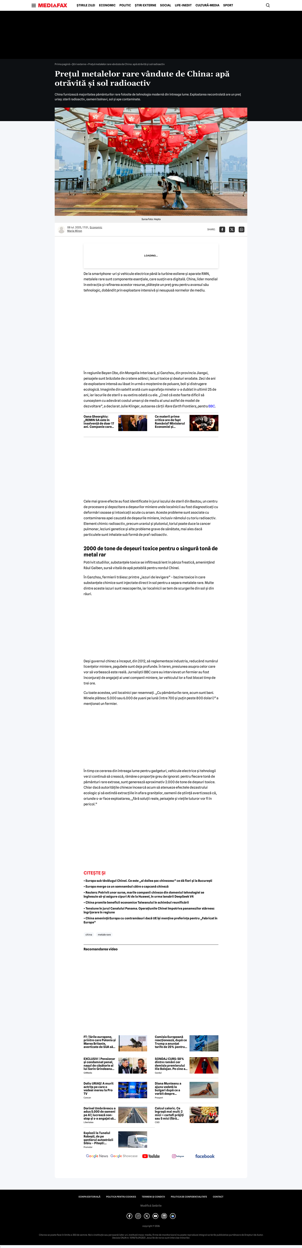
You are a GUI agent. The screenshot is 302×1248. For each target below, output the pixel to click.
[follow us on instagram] (177, 1156)
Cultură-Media (207, 5)
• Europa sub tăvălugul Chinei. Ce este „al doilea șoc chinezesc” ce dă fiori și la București (148, 881)
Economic (107, 5)
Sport (228, 5)
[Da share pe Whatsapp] (241, 229)
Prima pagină (62, 64)
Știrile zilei (86, 5)
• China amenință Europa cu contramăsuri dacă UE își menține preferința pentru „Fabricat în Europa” (150, 920)
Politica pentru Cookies (121, 1196)
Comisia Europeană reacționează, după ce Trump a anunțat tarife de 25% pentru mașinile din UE (171, 1042)
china (89, 934)
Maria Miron (74, 230)
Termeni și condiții (153, 1196)
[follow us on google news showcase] (124, 1156)
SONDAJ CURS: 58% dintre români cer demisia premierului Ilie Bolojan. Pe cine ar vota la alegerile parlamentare (171, 1064)
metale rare (104, 934)
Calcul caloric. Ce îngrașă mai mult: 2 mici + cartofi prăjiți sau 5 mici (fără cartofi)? (169, 1113)
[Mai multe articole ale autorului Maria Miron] (61, 229)
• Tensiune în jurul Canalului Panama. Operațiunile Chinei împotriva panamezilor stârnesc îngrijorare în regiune (149, 910)
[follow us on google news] (97, 1156)
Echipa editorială (89, 1196)
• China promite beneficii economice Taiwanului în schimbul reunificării (136, 902)
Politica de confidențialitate (189, 1196)
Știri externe (145, 5)
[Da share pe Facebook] (222, 229)
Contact (218, 1196)
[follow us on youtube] (151, 1156)
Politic (125, 5)
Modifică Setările (151, 1205)
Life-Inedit (183, 5)
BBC (211, 406)
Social (165, 5)
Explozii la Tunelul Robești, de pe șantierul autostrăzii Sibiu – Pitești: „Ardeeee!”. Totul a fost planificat (98, 1138)
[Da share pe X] (232, 229)
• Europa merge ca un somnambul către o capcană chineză (126, 886)
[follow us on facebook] (204, 1156)
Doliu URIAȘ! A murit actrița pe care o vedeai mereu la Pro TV (98, 1088)
